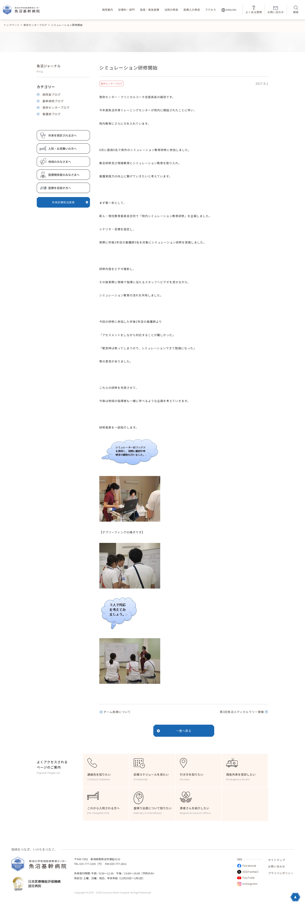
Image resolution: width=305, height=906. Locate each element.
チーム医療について (117, 712)
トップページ (11, 25)
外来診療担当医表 (70, 202)
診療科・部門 (126, 10)
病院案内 (107, 10)
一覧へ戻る (183, 731)
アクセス (210, 10)
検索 (296, 10)
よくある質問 (254, 9)
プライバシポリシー (281, 873)
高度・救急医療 (149, 10)
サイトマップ (276, 860)
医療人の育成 (191, 10)
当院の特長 (171, 10)
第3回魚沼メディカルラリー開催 (242, 712)
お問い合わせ (275, 10)
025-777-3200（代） (90, 864)
